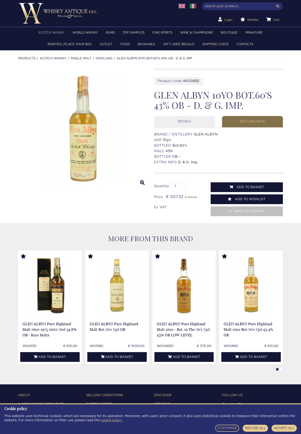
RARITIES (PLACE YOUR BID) (70, 44)
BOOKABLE (146, 44)
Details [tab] (184, 121)
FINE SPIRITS (162, 32)
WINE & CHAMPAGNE (196, 32)
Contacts (244, 44)
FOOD (125, 44)
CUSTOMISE (227, 428)
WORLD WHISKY (85, 32)
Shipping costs (215, 44)
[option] (82, 128)
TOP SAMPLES (133, 32)
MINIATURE (254, 32)
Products (27, 58)
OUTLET (106, 44)
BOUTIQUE (229, 32)
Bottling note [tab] (252, 121)
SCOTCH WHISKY (51, 32)
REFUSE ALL (255, 428)
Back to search (246, 211)
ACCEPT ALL (284, 428)
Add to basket (246, 187)
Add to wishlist (246, 199)
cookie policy (111, 420)
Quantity (161, 186)
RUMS (110, 32)
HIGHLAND (104, 58)
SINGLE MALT (81, 58)
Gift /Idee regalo (178, 44)
